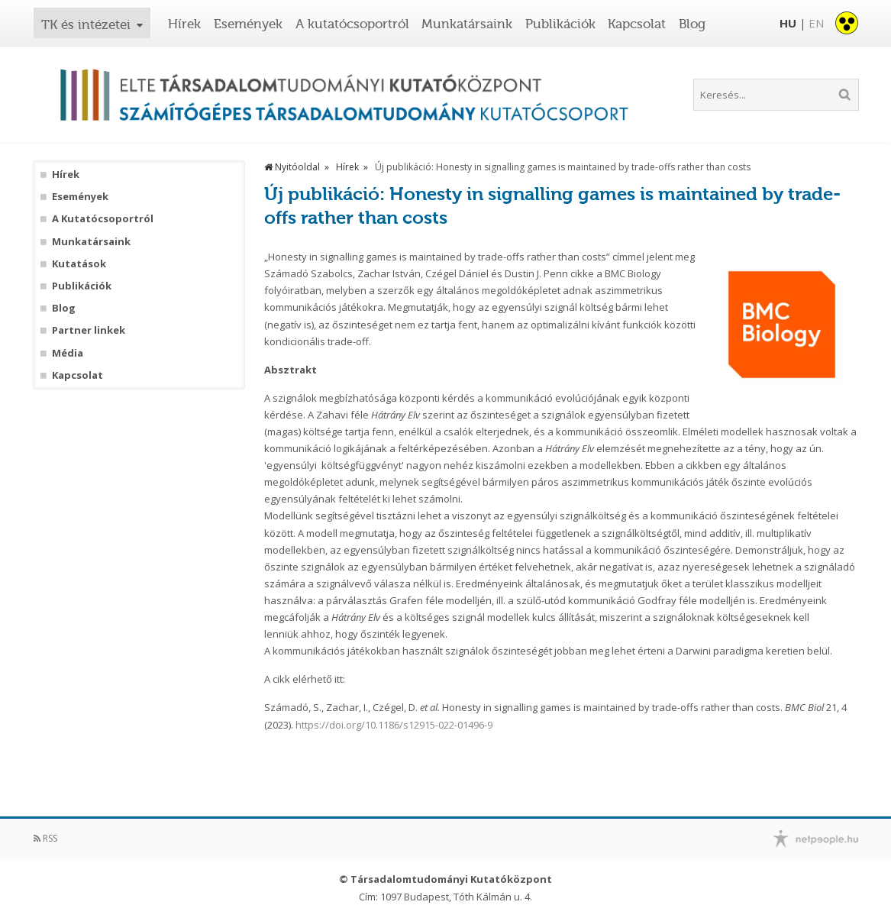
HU (788, 23)
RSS (45, 838)
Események (248, 23)
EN (816, 23)
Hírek (184, 23)
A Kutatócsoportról (102, 219)
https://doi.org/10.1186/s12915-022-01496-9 (393, 725)
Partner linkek (88, 330)
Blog (692, 23)
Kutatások (79, 264)
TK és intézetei (86, 24)
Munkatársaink (466, 23)
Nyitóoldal (292, 166)
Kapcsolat (637, 23)
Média (67, 353)
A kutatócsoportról (352, 23)
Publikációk (560, 23)
